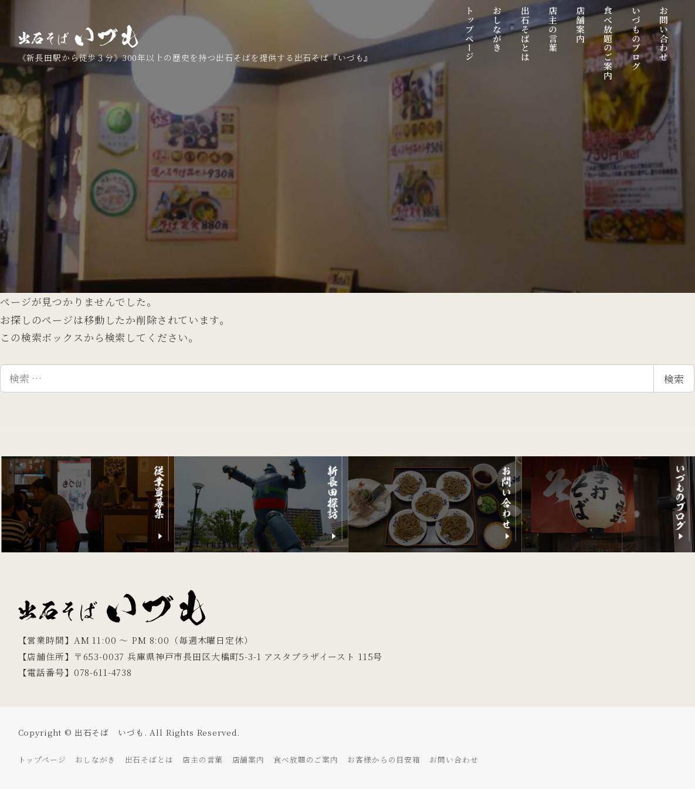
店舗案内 (248, 759)
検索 (674, 378)
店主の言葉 (202, 759)
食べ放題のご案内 (305, 759)
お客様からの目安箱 (384, 759)
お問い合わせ (453, 759)
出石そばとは (149, 759)
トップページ (42, 759)
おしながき (95, 759)
